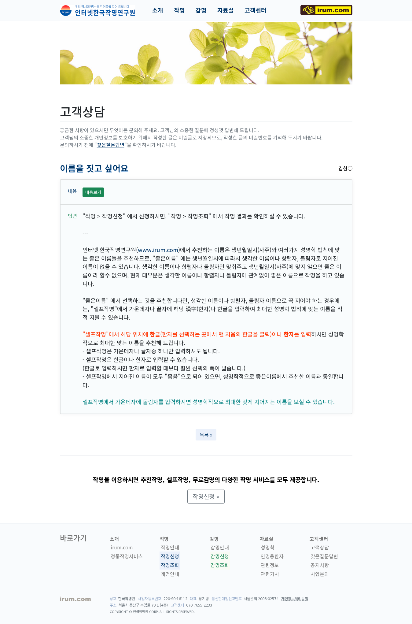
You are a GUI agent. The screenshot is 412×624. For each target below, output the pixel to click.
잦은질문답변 (110, 144)
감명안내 (220, 547)
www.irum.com (158, 250)
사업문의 (320, 574)
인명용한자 (272, 556)
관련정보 (270, 565)
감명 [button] (201, 10)
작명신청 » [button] (206, 496)
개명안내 (170, 574)
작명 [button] (179, 10)
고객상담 (320, 547)
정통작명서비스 (127, 556)
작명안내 (170, 547)
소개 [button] (157, 10)
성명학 (267, 547)
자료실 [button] (225, 10)
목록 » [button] (206, 434)
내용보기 (93, 192)
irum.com (122, 547)
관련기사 (270, 574)
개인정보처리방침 (294, 598)
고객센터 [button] (256, 10)
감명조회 (220, 565)
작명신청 (170, 556)
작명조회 (170, 565)
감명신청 (220, 556)
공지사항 (320, 565)
